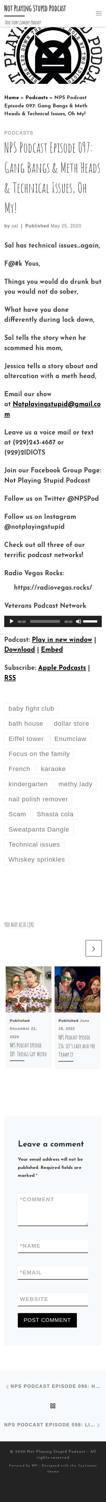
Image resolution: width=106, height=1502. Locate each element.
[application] (53, 621)
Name (30, 1246)
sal (15, 225)
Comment (37, 1200)
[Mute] (78, 621)
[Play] (11, 621)
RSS (10, 678)
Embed (52, 650)
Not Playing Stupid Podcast (56, 1452)
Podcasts (36, 98)
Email (31, 1273)
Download (19, 650)
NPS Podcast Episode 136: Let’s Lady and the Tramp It (77, 1046)
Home (11, 98)
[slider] (45, 621)
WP (34, 1465)
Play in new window (62, 640)
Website (34, 1299)
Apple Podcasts (62, 668)
